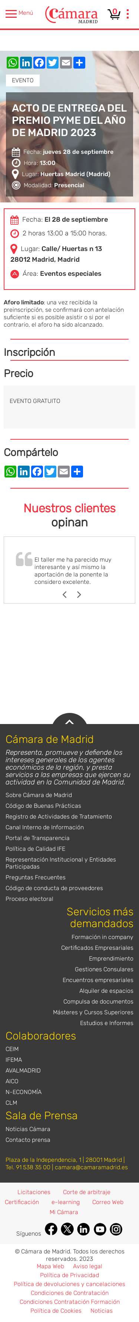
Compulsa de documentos (98, 1001)
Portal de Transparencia (38, 838)
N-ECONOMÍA (24, 1091)
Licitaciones (33, 1192)
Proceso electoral (29, 898)
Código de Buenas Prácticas (43, 805)
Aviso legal (87, 1266)
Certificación (22, 1202)
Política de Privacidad (69, 1275)
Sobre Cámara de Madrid (39, 795)
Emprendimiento (111, 958)
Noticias (101, 1310)
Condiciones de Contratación (70, 1292)
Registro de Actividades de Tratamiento (59, 816)
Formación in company (102, 937)
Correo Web (107, 1202)
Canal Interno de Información (45, 827)
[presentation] (127, 14)
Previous (68, 595)
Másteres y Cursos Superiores (93, 1012)
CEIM (12, 1048)
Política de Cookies (56, 1310)
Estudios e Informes (106, 1023)
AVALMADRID (23, 1070)
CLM (11, 1102)
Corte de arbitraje (86, 1192)
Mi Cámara (64, 1212)
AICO (12, 1081)
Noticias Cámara (28, 1129)
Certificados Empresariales (97, 947)
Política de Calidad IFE (35, 848)
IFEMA (14, 1059)
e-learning (66, 1202)
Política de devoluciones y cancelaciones (69, 1284)
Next (83, 595)
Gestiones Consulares (104, 969)
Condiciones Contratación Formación (70, 1301)
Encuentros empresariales (98, 980)
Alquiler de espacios (106, 990)
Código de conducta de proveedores (54, 888)
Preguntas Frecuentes (36, 877)
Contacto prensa (28, 1139)
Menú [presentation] (19, 14)
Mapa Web (50, 1266)
